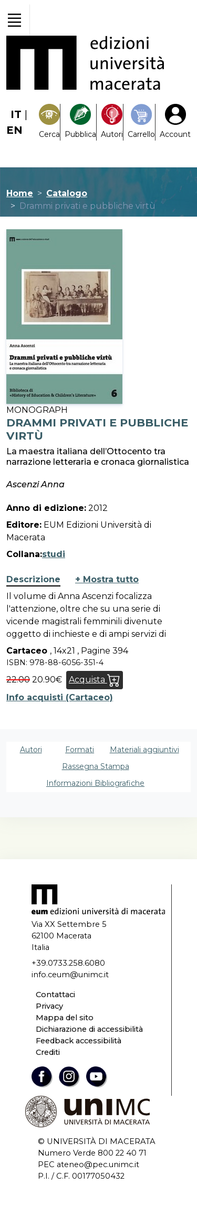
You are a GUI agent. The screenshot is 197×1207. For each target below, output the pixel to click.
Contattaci (55, 994)
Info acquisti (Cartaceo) (59, 697)
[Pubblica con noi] (80, 122)
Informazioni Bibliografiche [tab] (95, 783)
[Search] (49, 122)
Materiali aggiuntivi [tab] (144, 749)
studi (53, 554)
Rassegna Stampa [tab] (95, 766)
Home (19, 193)
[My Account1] (175, 122)
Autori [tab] (31, 749)
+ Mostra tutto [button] (107, 579)
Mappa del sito (65, 1017)
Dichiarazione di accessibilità (89, 1029)
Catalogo (66, 193)
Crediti (48, 1052)
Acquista (94, 680)
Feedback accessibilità (78, 1040)
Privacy (49, 1006)
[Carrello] (141, 122)
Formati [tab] (79, 749)
